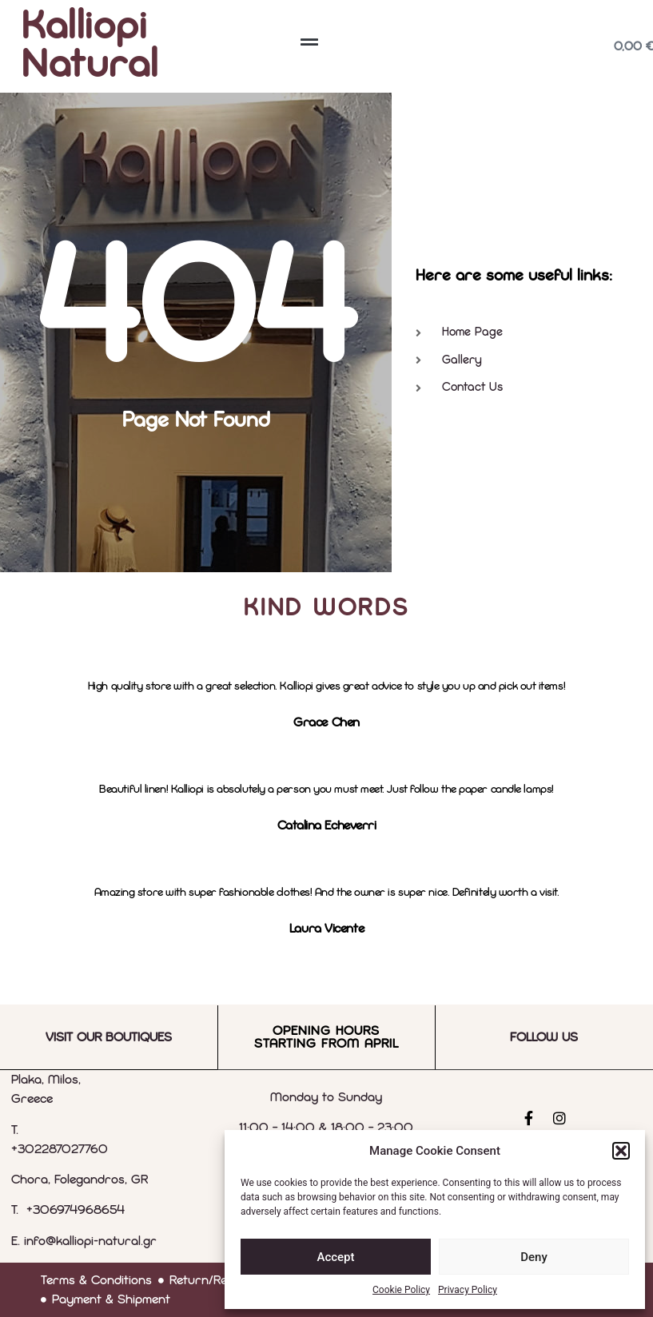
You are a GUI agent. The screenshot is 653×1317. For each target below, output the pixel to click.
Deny (533, 1257)
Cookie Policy (401, 1289)
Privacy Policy (467, 1289)
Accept (335, 1257)
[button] (621, 1151)
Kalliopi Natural (90, 46)
